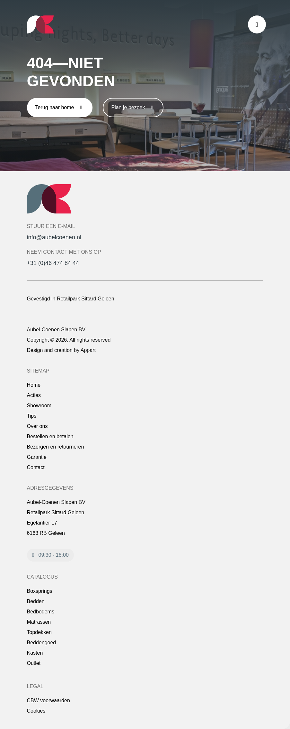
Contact (36, 467)
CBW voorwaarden (48, 700)
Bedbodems (40, 611)
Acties (34, 395)
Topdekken (39, 632)
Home (34, 385)
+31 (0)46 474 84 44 (53, 263)
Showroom (39, 405)
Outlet (34, 663)
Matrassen (39, 622)
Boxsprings (39, 591)
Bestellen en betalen (50, 436)
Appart (88, 350)
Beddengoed (41, 642)
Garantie (37, 457)
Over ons (37, 426)
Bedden (36, 601)
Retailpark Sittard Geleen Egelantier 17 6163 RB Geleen (55, 523)
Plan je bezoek (133, 107)
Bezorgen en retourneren (55, 447)
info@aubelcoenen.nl (54, 237)
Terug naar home (59, 107)
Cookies (36, 711)
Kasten (35, 653)
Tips (32, 416)
